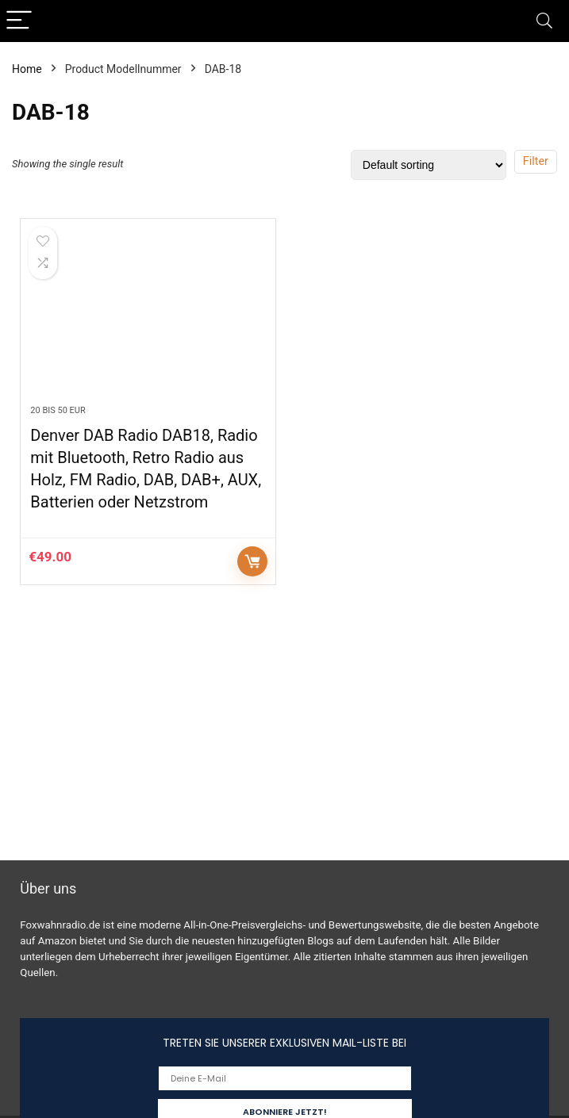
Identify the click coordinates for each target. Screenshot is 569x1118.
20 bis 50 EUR (57, 410)
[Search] (544, 21)
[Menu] (19, 21)
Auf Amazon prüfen (252, 561)
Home (27, 69)
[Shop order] (428, 165)
